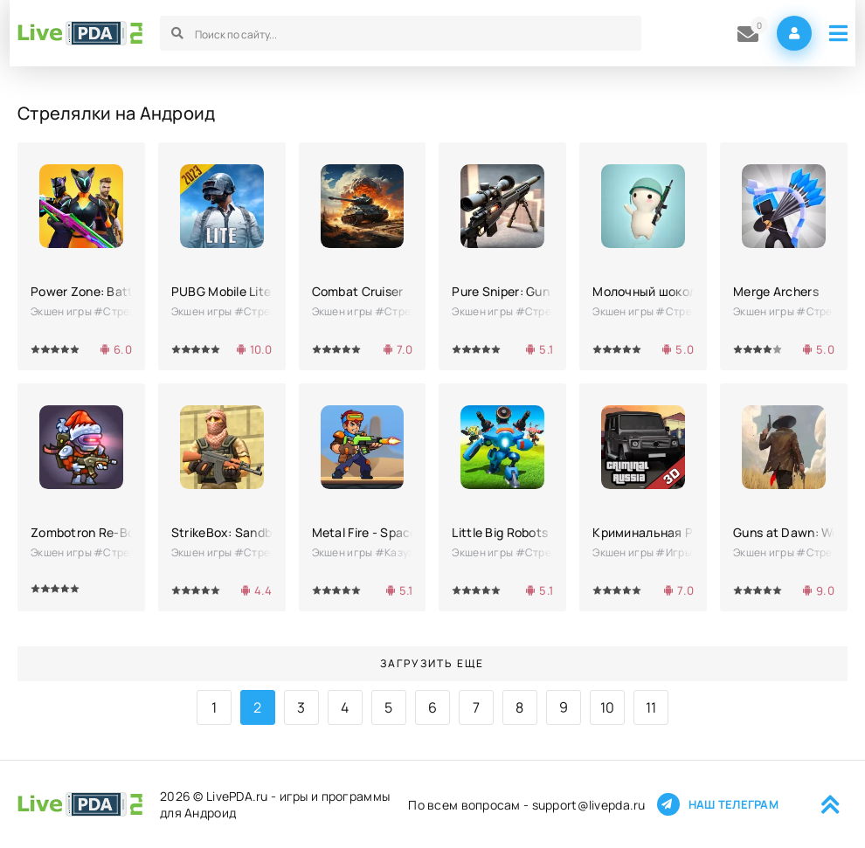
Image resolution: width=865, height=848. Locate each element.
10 (607, 707)
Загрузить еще (432, 663)
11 (651, 707)
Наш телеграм (717, 804)
